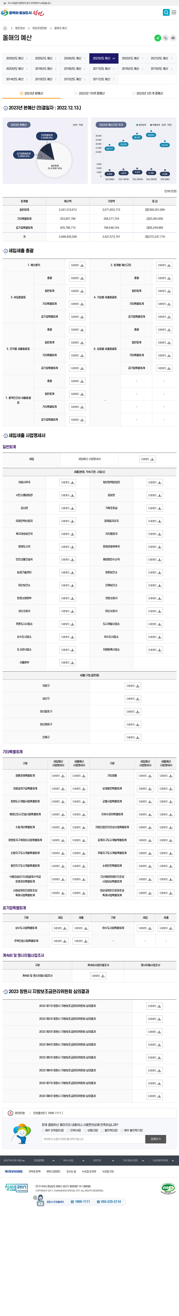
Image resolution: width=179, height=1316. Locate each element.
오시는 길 (71, 1273)
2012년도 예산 (72, 79)
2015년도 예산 (159, 68)
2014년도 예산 (14, 79)
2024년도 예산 (72, 58)
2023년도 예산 (101, 58)
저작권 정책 (34, 1273)
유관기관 (95, 1262)
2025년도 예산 (43, 58)
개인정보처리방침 (14, 1273)
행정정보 (20, 28)
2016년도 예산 (130, 68)
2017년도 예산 (101, 68)
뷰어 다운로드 (53, 1273)
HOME (5, 28)
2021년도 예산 (159, 58)
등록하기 (156, 1241)
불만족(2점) (111, 1232)
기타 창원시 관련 (128, 1262)
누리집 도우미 (89, 1273)
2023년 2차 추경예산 (149, 93)
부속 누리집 (66, 1262)
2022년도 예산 (130, 58)
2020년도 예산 (14, 68)
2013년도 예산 (43, 79)
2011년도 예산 (101, 79)
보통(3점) (92, 1232)
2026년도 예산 (14, 58)
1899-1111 (82, 1303)
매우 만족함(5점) (54, 1232)
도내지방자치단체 (158, 1262)
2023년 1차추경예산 (92, 93)
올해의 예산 (60, 28)
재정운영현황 (39, 28)
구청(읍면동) (37, 1262)
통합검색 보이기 (166, 12)
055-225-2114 (111, 1303)
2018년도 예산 (72, 68)
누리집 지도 (108, 1273)
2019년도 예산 (43, 68)
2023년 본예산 (33, 93)
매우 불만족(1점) (133, 1232)
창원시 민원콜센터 (55, 1304)
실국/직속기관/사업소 (11, 1262)
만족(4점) (75, 1232)
